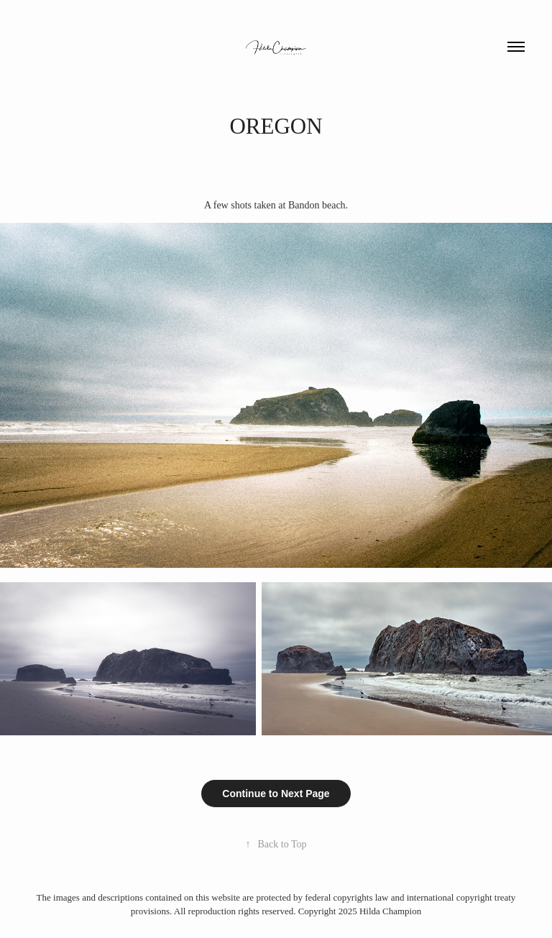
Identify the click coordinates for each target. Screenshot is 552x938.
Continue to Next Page (275, 793)
